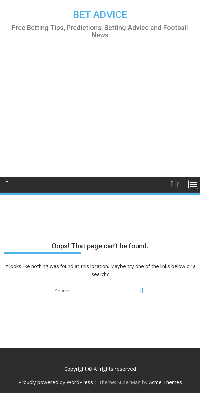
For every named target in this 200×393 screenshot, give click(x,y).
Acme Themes (165, 382)
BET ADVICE (100, 14)
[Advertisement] (100, 114)
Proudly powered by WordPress (55, 382)
